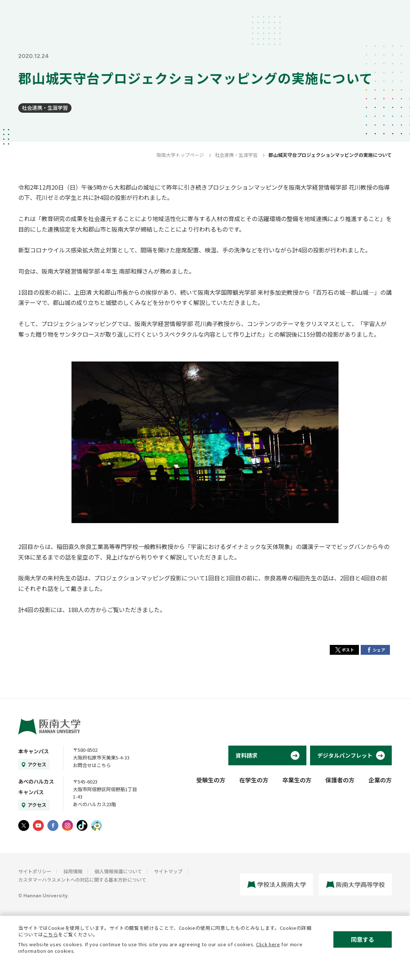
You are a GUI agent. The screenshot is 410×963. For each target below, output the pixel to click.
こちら (50, 934)
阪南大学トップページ (180, 154)
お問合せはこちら (92, 765)
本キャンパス (33, 751)
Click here (268, 944)
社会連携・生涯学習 (45, 107)
